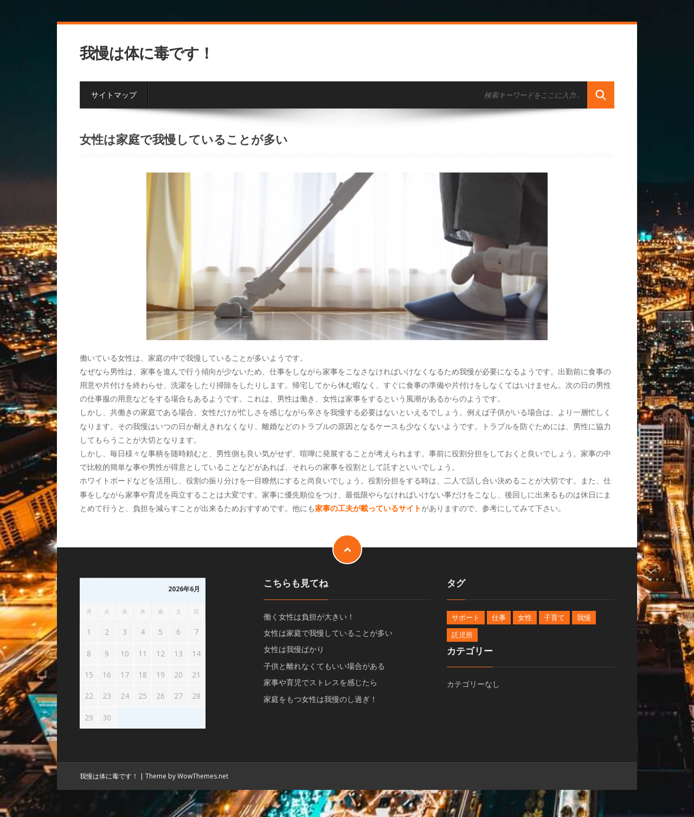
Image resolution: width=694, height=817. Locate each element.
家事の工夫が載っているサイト (368, 508)
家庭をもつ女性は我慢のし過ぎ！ (320, 699)
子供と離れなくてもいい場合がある (324, 666)
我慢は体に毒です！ (147, 53)
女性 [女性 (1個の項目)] (525, 617)
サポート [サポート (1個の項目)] (466, 617)
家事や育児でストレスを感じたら (320, 682)
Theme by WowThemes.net (186, 776)
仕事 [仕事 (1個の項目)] (499, 617)
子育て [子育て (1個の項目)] (554, 617)
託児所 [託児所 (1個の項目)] (462, 635)
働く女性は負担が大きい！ (309, 616)
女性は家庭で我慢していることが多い (328, 633)
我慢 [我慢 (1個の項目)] (584, 617)
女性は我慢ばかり (294, 649)
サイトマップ (114, 95)
